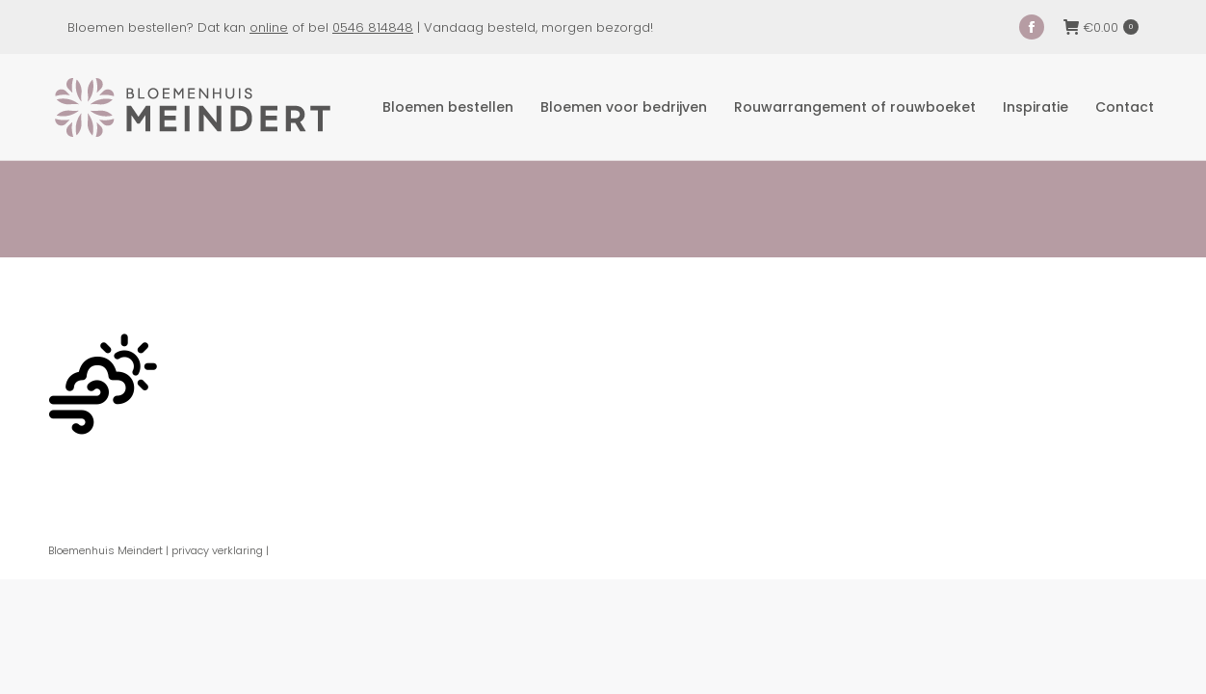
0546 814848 (372, 27)
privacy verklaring (217, 550)
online (268, 27)
